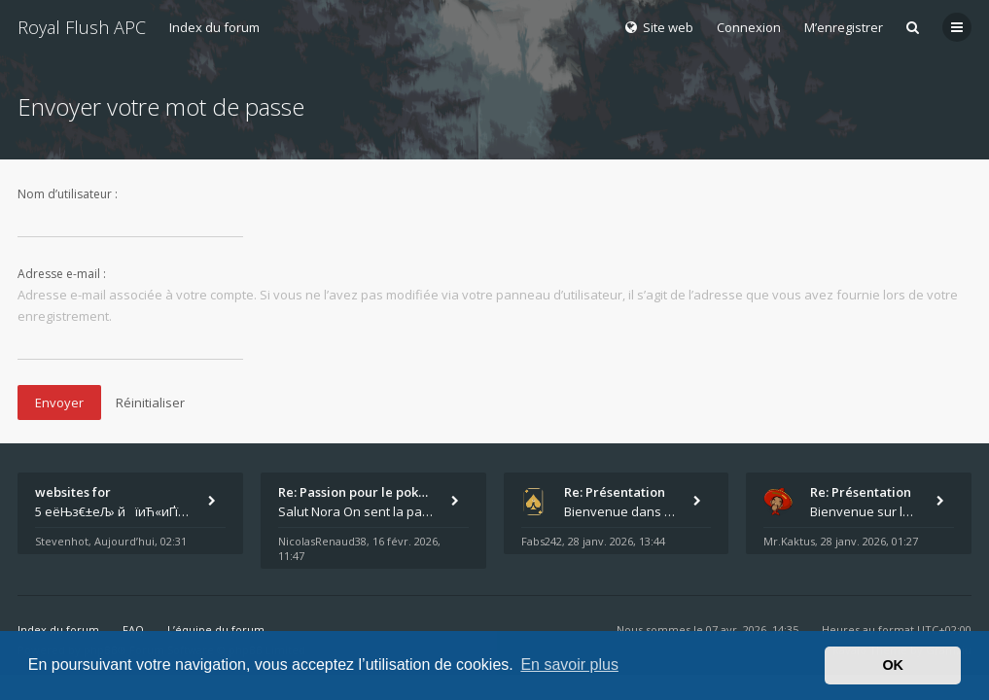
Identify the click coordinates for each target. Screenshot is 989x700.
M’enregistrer (843, 27)
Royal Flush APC (82, 27)
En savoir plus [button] (569, 664)
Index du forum (214, 27)
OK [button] (892, 665)
